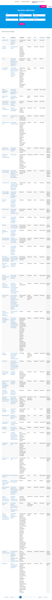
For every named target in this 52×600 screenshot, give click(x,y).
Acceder (35, 2)
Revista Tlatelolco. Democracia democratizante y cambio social (5, 516)
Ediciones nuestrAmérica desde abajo (14, 109)
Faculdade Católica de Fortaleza (13, 373)
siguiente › (40, 597)
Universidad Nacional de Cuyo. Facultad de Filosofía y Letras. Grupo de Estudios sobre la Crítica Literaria (14, 365)
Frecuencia (35, 17)
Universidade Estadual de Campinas (13, 265)
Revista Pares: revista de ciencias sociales (5, 156)
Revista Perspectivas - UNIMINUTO (5, 91)
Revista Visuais (5, 209)
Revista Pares (14, 154)
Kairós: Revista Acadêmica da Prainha (5, 373)
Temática (21, 13)
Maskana (4, 225)
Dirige (49, 37)
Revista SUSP (5, 40)
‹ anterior (12, 597)
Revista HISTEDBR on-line (5, 232)
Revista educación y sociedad (4, 410)
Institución (21, 17)
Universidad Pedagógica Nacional (13, 149)
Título (7, 13)
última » (46, 597)
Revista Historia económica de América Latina (5, 103)
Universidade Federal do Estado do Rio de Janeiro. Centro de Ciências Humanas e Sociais (14, 72)
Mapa (50, 6)
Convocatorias (25, 1)
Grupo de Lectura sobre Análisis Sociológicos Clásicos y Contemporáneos (14, 356)
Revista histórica (5, 415)
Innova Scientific (14, 475)
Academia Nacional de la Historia (14, 417)
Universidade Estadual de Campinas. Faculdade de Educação (13, 194)
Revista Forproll (5, 182)
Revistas (17, 1)
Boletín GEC (4, 361)
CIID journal (4, 563)
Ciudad (7, 17)
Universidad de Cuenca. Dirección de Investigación (14, 226)
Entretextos (4, 115)
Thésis (3, 58)
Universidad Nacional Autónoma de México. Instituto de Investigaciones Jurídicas (14, 507)
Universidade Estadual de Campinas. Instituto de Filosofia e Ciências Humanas (13, 250)
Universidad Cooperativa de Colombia (14, 423)
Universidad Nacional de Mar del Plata (14, 97)
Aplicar (22, 23)
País (34, 13)
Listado (44, 6)
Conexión (4, 432)
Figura (3, 246)
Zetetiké (4, 217)
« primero (6, 597)
